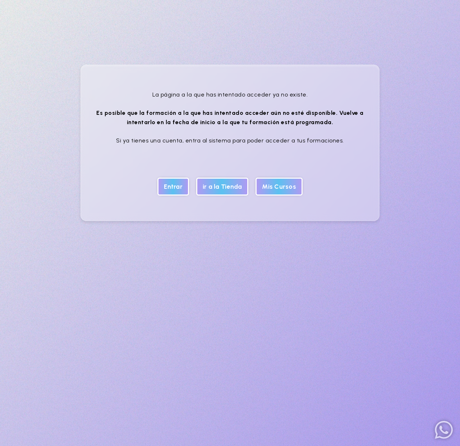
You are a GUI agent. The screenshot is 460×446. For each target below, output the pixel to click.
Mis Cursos (279, 186)
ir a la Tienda (222, 186)
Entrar (173, 186)
